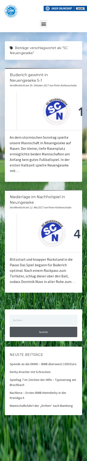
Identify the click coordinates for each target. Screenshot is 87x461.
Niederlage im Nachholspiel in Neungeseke (43, 233)
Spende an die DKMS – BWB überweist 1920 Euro (43, 364)
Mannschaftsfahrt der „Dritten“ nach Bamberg (41, 406)
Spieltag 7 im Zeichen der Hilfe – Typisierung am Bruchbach (43, 382)
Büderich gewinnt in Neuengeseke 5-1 (43, 111)
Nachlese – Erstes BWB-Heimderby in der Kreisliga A (38, 395)
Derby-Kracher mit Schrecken (30, 372)
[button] (43, 24)
